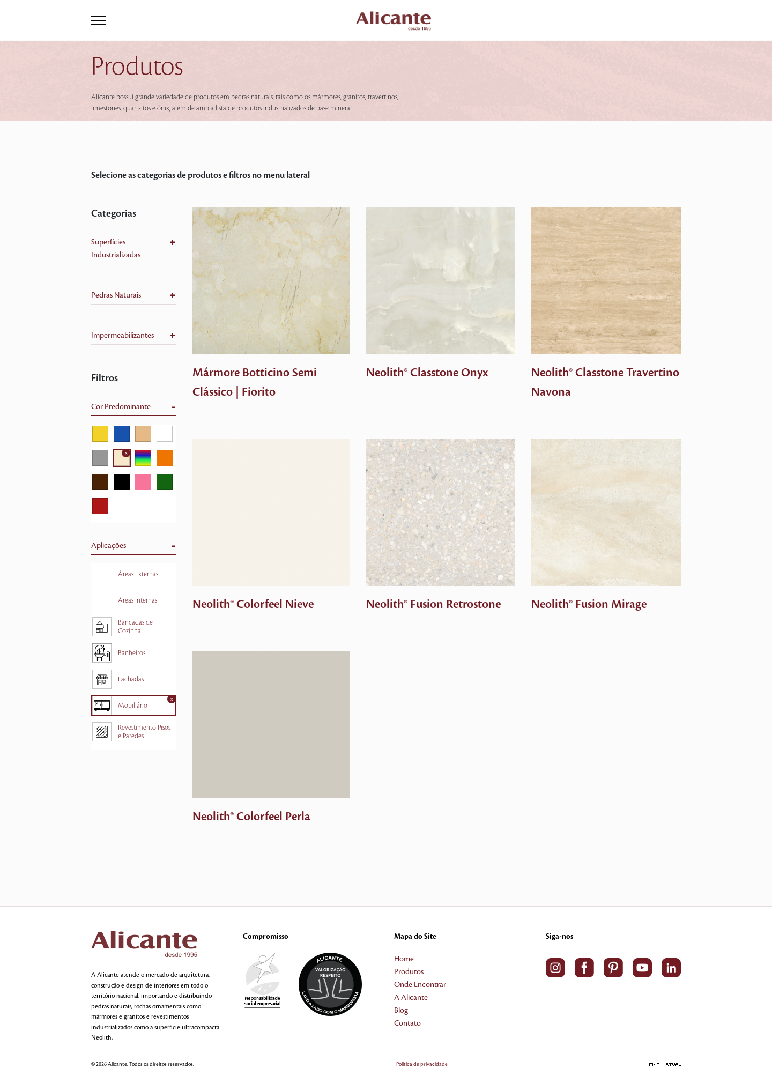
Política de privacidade (422, 1064)
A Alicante (411, 997)
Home (404, 959)
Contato (407, 1023)
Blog (401, 1010)
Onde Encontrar (420, 985)
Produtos (409, 972)
